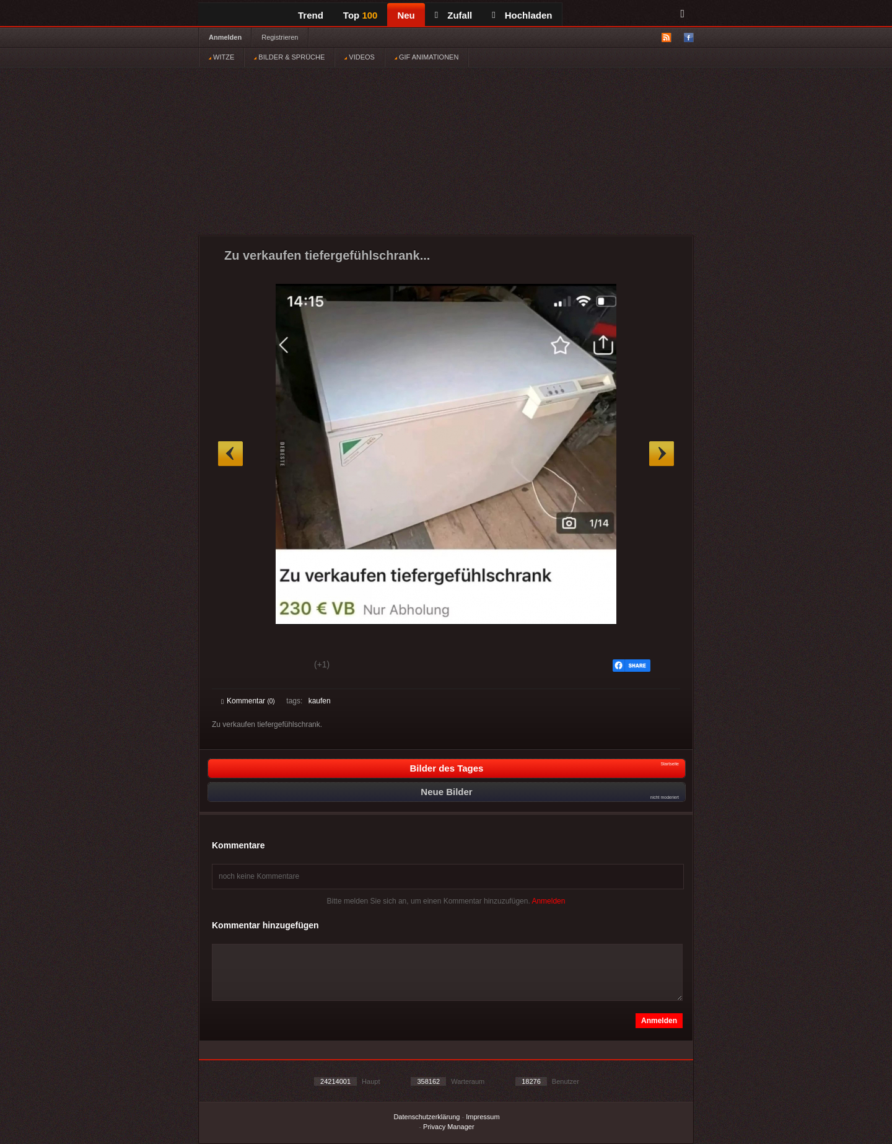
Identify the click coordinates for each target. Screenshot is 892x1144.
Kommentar (248, 701)
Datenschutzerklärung (426, 1116)
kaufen (319, 701)
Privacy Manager (448, 1126)
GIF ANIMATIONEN (426, 57)
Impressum (482, 1116)
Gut (235, 666)
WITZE (221, 57)
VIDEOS (359, 57)
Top (360, 15)
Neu (405, 15)
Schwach (281, 666)
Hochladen (522, 15)
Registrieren (279, 37)
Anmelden (225, 37)
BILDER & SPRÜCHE (289, 57)
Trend (310, 15)
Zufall (453, 15)
